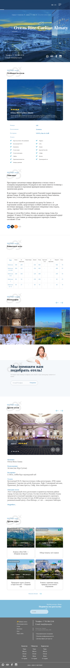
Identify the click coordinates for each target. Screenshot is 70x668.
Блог (18, 631)
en (55, 5)
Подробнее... (11, 504)
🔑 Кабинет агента (22, 621)
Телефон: (9, 55)
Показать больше (35, 593)
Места (24, 651)
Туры (24, 649)
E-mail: (8, 58)
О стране (24, 658)
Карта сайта (20, 633)
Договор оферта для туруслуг (44, 638)
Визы (24, 656)
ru (52, 5)
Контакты (19, 629)
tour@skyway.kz (16, 58)
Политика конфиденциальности (45, 636)
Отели (24, 654)
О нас (18, 626)
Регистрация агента (22, 624)
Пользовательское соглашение (44, 633)
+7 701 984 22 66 (18, 55)
